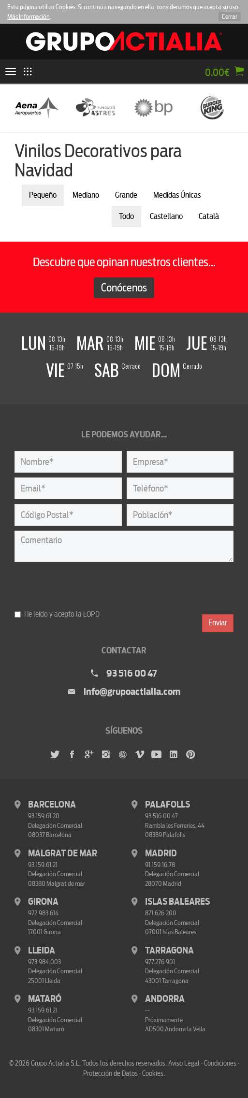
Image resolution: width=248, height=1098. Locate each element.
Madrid (161, 853)
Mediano (86, 195)
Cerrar (229, 16)
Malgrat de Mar (62, 853)
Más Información (28, 16)
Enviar (217, 622)
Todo (126, 216)
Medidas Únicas (177, 195)
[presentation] (88, 586)
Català (209, 216)
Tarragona (169, 950)
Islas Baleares (177, 901)
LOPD (91, 614)
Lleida (41, 950)
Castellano (166, 216)
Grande (126, 195)
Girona (43, 901)
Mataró (44, 999)
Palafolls (167, 804)
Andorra (165, 999)
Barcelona (52, 804)
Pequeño (43, 195)
